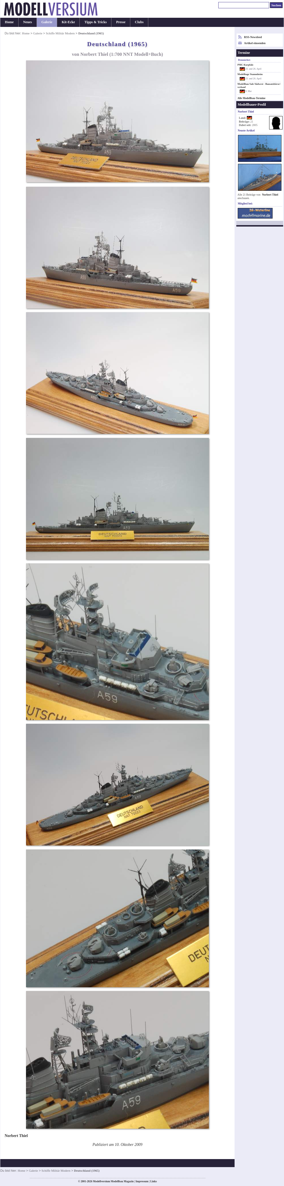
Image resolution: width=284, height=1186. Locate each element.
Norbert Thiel (270, 194)
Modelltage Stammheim (250, 74)
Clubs (139, 22)
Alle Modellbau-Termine (251, 98)
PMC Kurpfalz (245, 64)
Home (9, 22)
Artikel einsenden (254, 43)
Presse (120, 22)
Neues (27, 22)
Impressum (141, 1181)
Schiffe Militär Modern (60, 33)
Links (153, 1181)
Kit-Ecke (68, 22)
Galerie (46, 22)
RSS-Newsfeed (253, 37)
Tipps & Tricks (95, 22)
